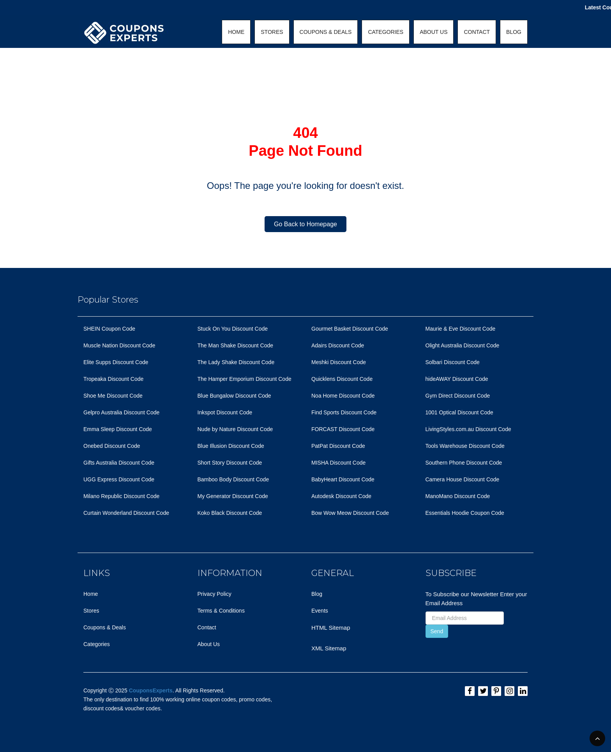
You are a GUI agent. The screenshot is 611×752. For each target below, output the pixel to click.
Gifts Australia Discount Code (118, 463)
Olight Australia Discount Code (463, 345)
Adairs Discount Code (337, 345)
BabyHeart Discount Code (342, 479)
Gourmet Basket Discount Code (349, 329)
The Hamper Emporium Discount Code (244, 379)
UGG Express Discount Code (118, 479)
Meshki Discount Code (338, 362)
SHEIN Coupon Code (109, 329)
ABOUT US (433, 32)
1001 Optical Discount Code (459, 412)
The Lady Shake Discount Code (236, 362)
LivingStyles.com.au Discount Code (468, 429)
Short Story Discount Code (230, 463)
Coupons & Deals (104, 627)
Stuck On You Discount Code (233, 329)
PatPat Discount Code (338, 446)
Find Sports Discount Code (343, 412)
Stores (91, 611)
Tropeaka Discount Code (113, 379)
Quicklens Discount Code (342, 379)
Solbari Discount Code (453, 362)
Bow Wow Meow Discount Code (350, 513)
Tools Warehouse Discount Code (465, 446)
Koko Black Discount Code (230, 513)
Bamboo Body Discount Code (233, 479)
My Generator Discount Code (233, 496)
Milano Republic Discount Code (121, 496)
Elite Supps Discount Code (115, 362)
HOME (236, 32)
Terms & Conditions (221, 611)
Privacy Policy (214, 594)
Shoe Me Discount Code (113, 396)
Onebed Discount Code (111, 446)
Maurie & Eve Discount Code (461, 329)
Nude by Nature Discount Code (235, 429)
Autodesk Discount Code (341, 496)
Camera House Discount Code (463, 479)
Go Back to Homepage (305, 224)
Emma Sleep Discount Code (117, 429)
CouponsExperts (151, 690)
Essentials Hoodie (447, 513)
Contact (207, 627)
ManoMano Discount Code (458, 496)
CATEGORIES (385, 32)
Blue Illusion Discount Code (231, 446)
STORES (272, 32)
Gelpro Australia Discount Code (121, 412)
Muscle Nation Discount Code (119, 345)
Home (90, 594)
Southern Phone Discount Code (464, 463)
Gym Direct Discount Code (458, 396)
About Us (209, 644)
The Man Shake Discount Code (236, 345)
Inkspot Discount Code (225, 412)
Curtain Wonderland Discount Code (126, 513)
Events (319, 611)
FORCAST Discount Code (342, 429)
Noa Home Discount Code (343, 396)
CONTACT (477, 32)
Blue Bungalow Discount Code (234, 396)
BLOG (513, 32)
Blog (316, 594)
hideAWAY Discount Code (457, 379)
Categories (96, 644)
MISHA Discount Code (338, 463)
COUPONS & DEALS (326, 32)
